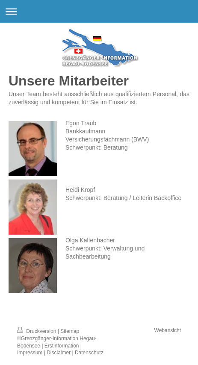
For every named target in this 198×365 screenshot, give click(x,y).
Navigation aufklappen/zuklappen (99, 11)
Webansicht (167, 330)
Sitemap (69, 331)
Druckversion (37, 331)
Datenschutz (89, 353)
